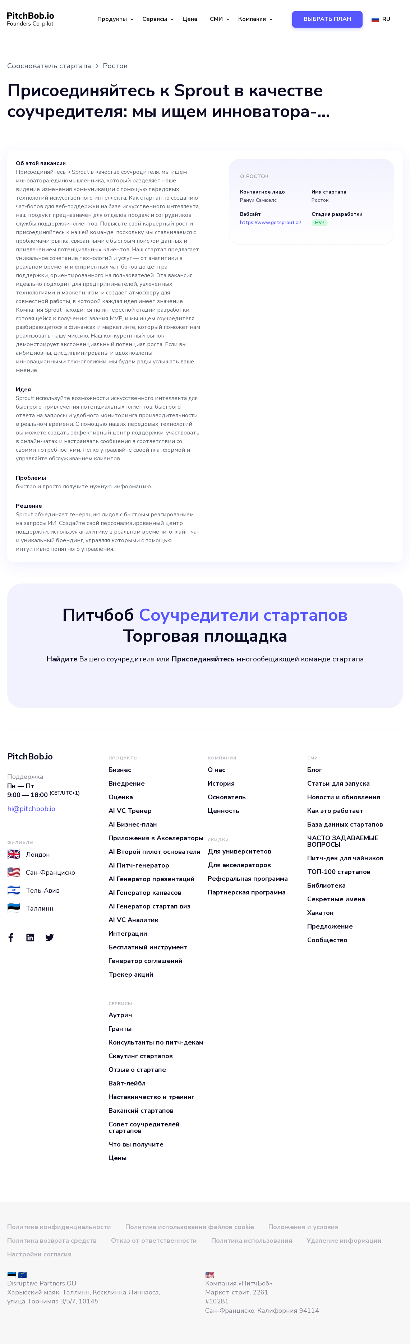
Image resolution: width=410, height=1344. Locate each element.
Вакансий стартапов (141, 1110)
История (221, 783)
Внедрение (127, 783)
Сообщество (327, 940)
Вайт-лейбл (127, 1083)
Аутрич (120, 1015)
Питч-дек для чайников (345, 858)
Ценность (223, 811)
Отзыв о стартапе (137, 1069)
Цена (190, 19)
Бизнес (120, 770)
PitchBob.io (30, 756)
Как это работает (335, 811)
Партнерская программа (247, 892)
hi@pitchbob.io (31, 809)
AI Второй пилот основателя (154, 851)
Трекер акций (131, 974)
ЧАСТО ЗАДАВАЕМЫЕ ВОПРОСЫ (342, 841)
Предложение (330, 926)
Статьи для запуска (338, 783)
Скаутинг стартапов (141, 1056)
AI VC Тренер (130, 811)
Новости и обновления (343, 797)
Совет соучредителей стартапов (144, 1127)
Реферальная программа (248, 878)
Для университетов (239, 851)
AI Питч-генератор (139, 865)
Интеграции (128, 933)
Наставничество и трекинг (151, 1097)
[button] (114, 19)
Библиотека (326, 885)
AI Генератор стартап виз (149, 906)
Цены (118, 1158)
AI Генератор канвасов (145, 892)
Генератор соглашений (146, 961)
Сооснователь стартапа (49, 66)
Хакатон (320, 913)
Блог (314, 770)
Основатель (227, 797)
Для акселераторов (239, 865)
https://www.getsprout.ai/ (270, 222)
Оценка (121, 797)
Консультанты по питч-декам (156, 1042)
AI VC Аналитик (133, 920)
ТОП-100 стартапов (338, 872)
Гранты (120, 1029)
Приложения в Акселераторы (156, 838)
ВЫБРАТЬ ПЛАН (327, 19)
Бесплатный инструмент (148, 947)
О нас (216, 770)
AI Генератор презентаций (152, 879)
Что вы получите (136, 1144)
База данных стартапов (345, 824)
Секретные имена (336, 899)
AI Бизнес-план (133, 824)
